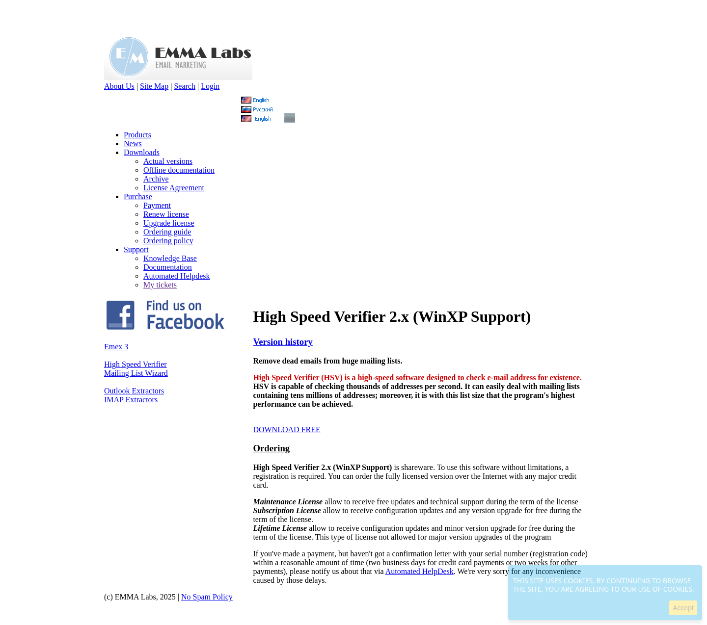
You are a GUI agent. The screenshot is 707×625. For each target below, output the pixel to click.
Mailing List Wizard (136, 373)
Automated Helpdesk (176, 276)
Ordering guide (167, 232)
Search (184, 86)
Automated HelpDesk (419, 571)
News (132, 143)
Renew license (166, 214)
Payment (157, 205)
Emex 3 (116, 346)
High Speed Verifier (135, 364)
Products (137, 134)
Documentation (167, 267)
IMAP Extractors (131, 399)
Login (210, 86)
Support (136, 249)
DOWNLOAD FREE (286, 429)
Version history (282, 342)
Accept (683, 608)
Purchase (138, 196)
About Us (119, 86)
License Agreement (173, 187)
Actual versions (167, 161)
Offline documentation (179, 170)
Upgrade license (168, 223)
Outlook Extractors (134, 391)
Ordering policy (168, 240)
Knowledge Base (170, 258)
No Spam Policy (207, 597)
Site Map (154, 86)
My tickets (160, 285)
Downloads (142, 152)
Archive (156, 179)
